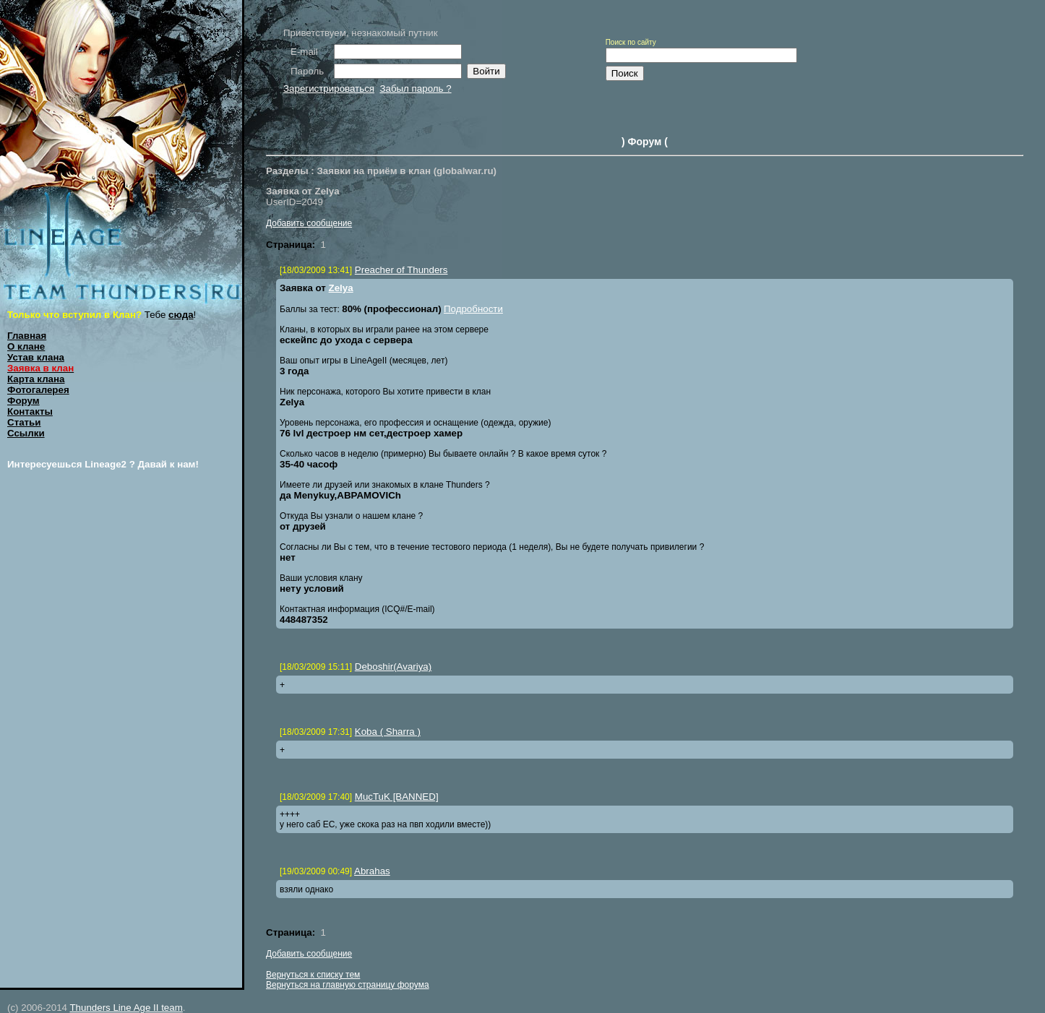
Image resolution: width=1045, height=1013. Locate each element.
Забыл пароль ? (415, 88)
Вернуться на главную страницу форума (347, 985)
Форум (23, 400)
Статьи (23, 422)
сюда (181, 314)
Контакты (30, 411)
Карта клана (36, 379)
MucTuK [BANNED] (397, 796)
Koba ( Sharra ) (388, 731)
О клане (26, 346)
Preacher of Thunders (401, 269)
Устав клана (35, 357)
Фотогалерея (38, 389)
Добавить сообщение (309, 223)
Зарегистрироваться (328, 88)
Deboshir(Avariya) (393, 666)
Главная (26, 335)
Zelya (341, 288)
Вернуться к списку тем (313, 975)
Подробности (473, 308)
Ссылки (26, 433)
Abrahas (372, 871)
